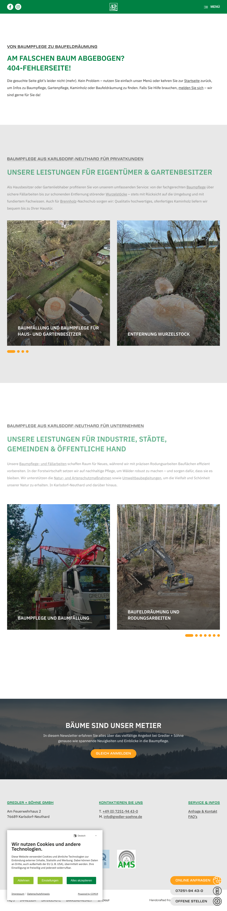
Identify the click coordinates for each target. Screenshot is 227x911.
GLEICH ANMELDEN (113, 753)
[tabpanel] (59, 283)
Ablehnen (23, 880)
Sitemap (103, 900)
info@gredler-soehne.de (123, 816)
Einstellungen (50, 880)
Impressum (18, 893)
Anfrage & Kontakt (202, 811)
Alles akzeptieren (81, 880)
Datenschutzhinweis (38, 893)
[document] (55, 858)
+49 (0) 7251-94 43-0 (120, 811)
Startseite (192, 80)
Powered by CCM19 (88, 893)
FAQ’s (192, 816)
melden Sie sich (191, 87)
